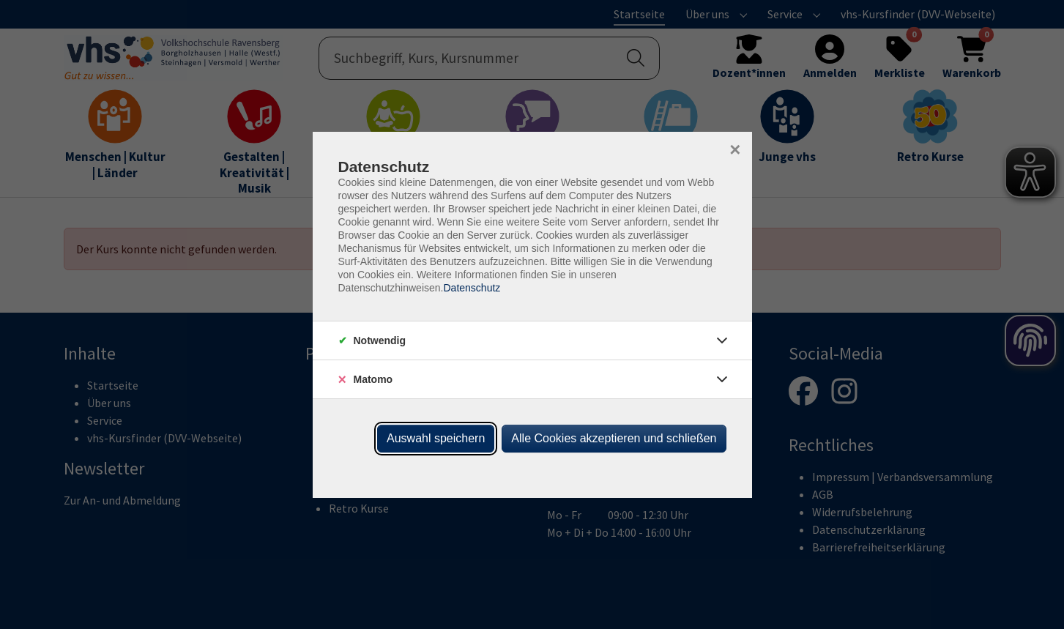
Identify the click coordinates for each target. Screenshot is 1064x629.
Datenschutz (471, 288)
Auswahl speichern (436, 438)
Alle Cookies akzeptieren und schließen (613, 438)
